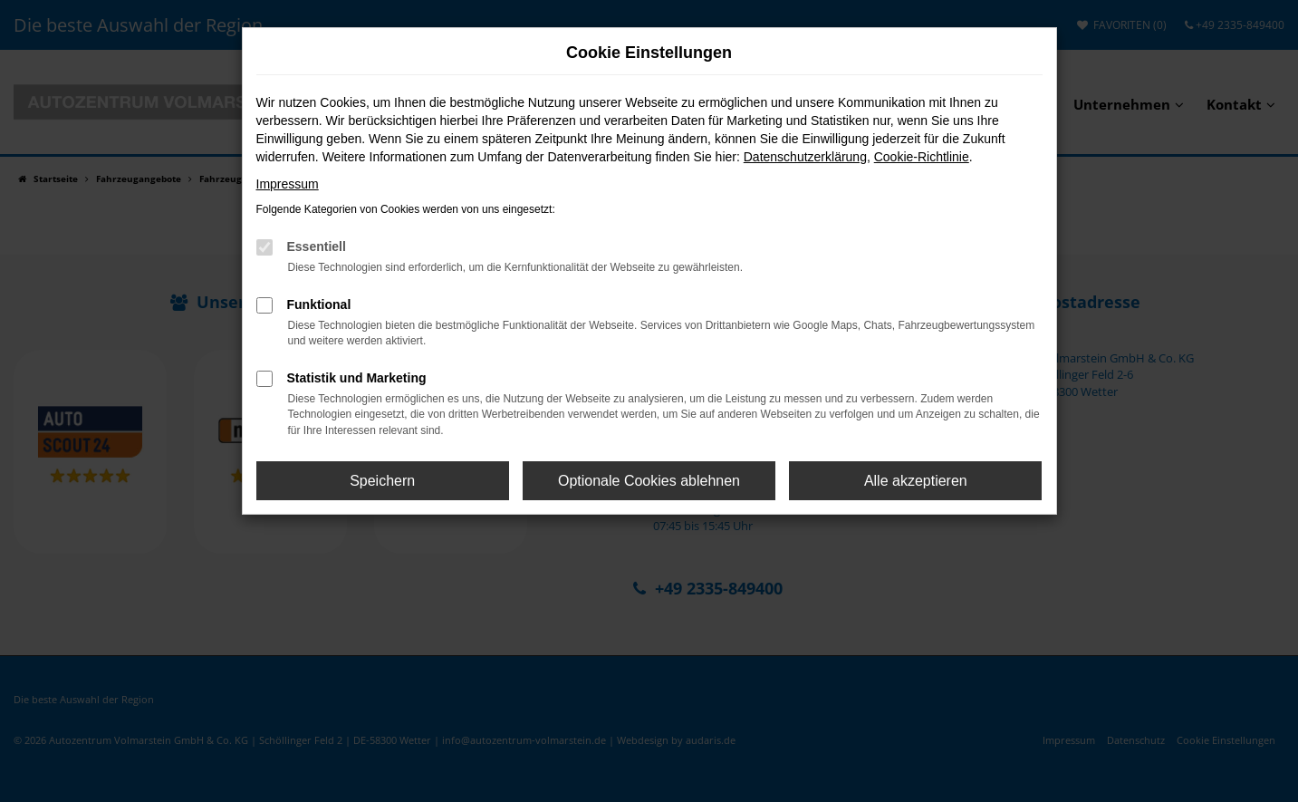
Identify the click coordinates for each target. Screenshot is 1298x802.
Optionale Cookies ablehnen (649, 480)
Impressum (287, 184)
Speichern (382, 480)
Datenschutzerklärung (805, 157)
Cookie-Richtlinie (921, 157)
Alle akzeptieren (915, 480)
